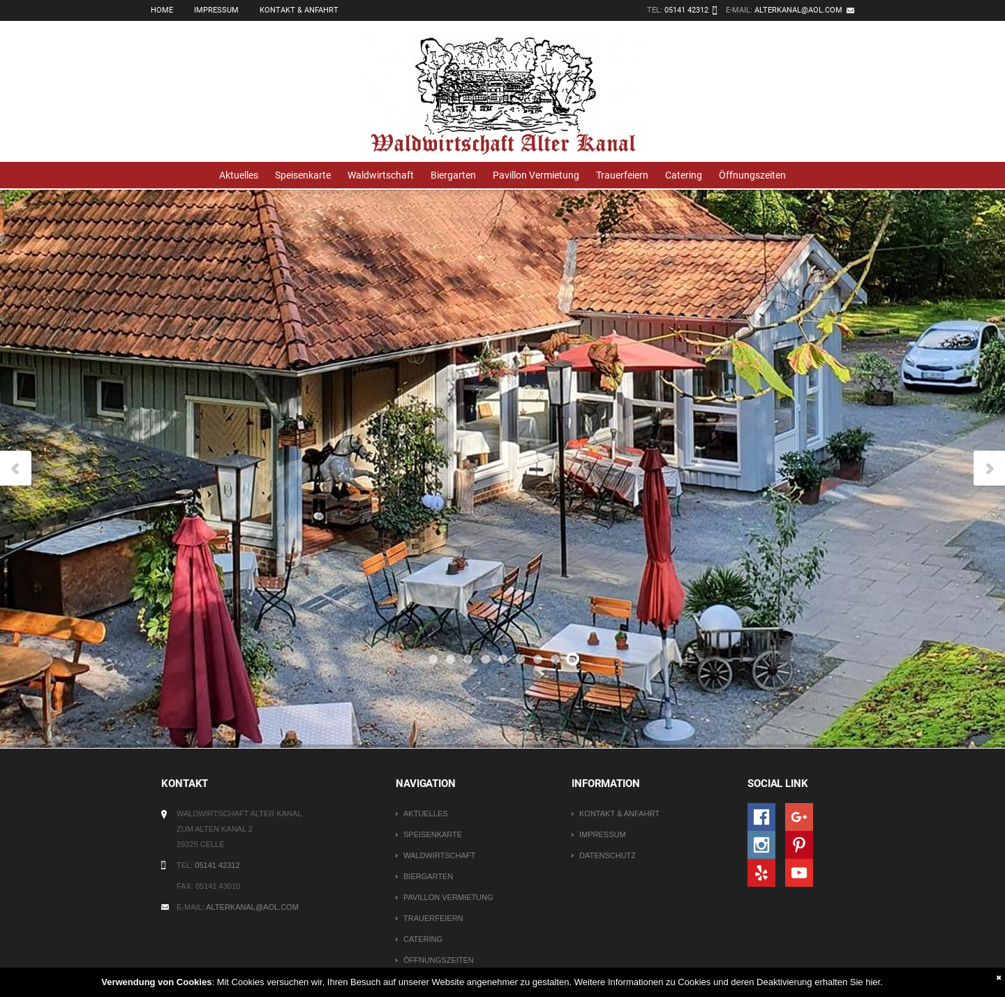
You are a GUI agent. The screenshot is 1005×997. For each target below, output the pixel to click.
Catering (683, 175)
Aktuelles (238, 175)
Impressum (216, 10)
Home (162, 10)
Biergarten (453, 175)
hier (872, 982)
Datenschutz (607, 855)
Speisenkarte (303, 175)
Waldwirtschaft (381, 175)
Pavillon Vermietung (536, 175)
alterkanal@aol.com (798, 10)
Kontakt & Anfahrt (299, 10)
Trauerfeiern (622, 175)
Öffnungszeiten (752, 175)
